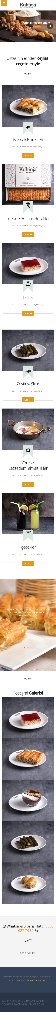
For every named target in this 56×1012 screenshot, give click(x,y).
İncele (28, 155)
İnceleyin (37, 26)
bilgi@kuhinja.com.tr (38, 980)
